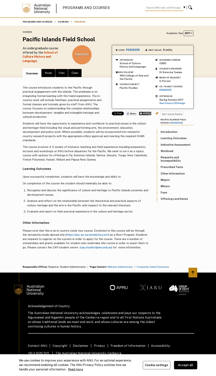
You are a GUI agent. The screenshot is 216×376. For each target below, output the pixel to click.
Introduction (169, 131)
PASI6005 (165, 90)
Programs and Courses (86, 8)
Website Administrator (120, 266)
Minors (165, 186)
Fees (62, 72)
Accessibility (160, 346)
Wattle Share (145, 113)
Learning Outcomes (174, 138)
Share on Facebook (131, 113)
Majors (165, 179)
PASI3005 (79, 22)
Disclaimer (80, 346)
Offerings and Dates (174, 198)
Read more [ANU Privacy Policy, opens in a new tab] (75, 369)
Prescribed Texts (172, 167)
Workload (167, 151)
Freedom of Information (128, 346)
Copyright (60, 346)
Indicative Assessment (176, 144)
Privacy (99, 346)
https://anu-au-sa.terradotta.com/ (87, 234)
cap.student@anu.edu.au (95, 247)
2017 (188, 33)
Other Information (173, 173)
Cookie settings (156, 365)
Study (48, 72)
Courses (63, 22)
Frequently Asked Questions (153, 266)
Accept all (185, 365)
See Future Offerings (172, 103)
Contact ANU (37, 346)
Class (75, 72)
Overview (32, 73)
